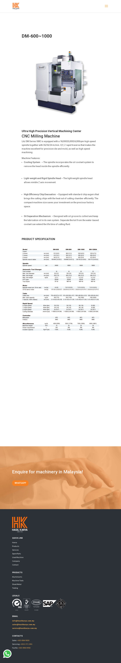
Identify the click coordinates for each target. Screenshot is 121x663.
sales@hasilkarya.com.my (23, 624)
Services (15, 550)
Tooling (15, 588)
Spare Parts (16, 553)
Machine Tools (17, 580)
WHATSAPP (20, 483)
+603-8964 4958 (24, 648)
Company (16, 561)
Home (14, 542)
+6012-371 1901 (26, 644)
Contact (15, 565)
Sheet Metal (16, 584)
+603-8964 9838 (23, 640)
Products (15, 546)
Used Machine (17, 557)
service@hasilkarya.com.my (24, 628)
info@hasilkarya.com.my (23, 621)
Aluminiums (17, 577)
